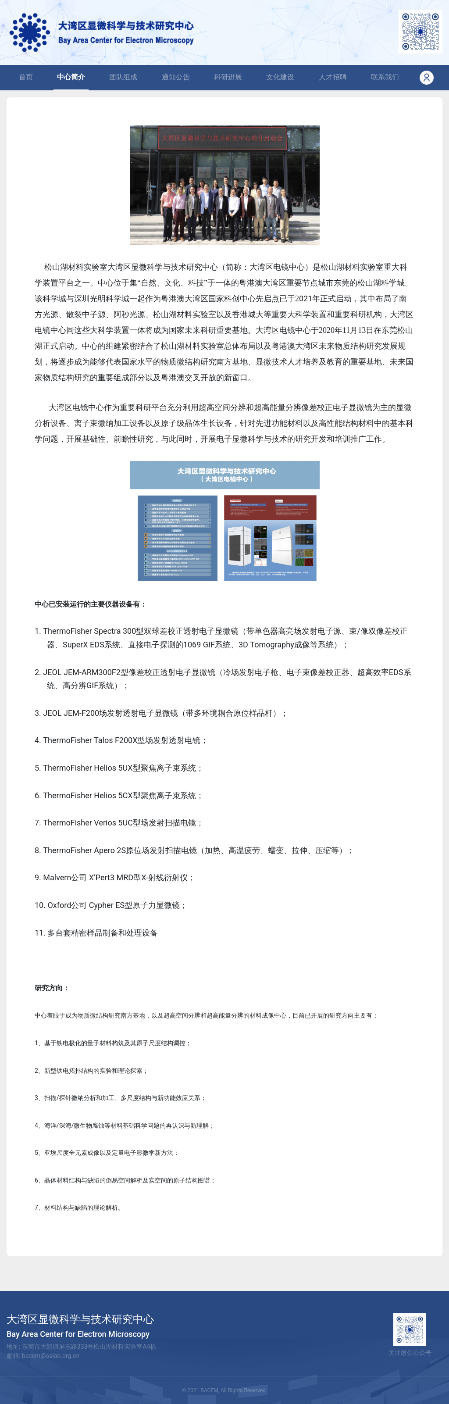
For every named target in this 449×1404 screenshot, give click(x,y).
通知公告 (176, 77)
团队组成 (123, 77)
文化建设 (280, 77)
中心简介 (71, 77)
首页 (27, 76)
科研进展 (228, 77)
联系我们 (385, 77)
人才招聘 (333, 77)
